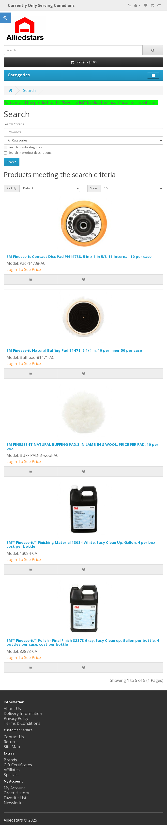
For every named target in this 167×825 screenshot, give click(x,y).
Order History (16, 793)
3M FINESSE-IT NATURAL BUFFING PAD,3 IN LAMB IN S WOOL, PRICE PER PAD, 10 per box (82, 446)
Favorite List (15, 797)
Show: (94, 188)
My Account (14, 788)
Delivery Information (23, 713)
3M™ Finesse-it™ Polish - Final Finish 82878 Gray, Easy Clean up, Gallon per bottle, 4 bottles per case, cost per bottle (82, 642)
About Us (12, 708)
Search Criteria (14, 124)
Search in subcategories (23, 147)
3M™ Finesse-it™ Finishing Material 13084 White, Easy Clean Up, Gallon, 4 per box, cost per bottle (81, 544)
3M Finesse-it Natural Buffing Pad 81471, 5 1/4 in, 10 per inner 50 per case (74, 350)
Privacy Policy (16, 718)
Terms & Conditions (22, 723)
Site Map (12, 746)
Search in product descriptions (27, 153)
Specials (11, 774)
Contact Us (14, 737)
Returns (11, 741)
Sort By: (11, 188)
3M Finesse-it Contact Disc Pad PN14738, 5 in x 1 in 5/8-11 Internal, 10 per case (79, 256)
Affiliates (12, 769)
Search (29, 90)
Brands (10, 760)
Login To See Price (23, 269)
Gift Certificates (18, 765)
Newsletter (14, 802)
